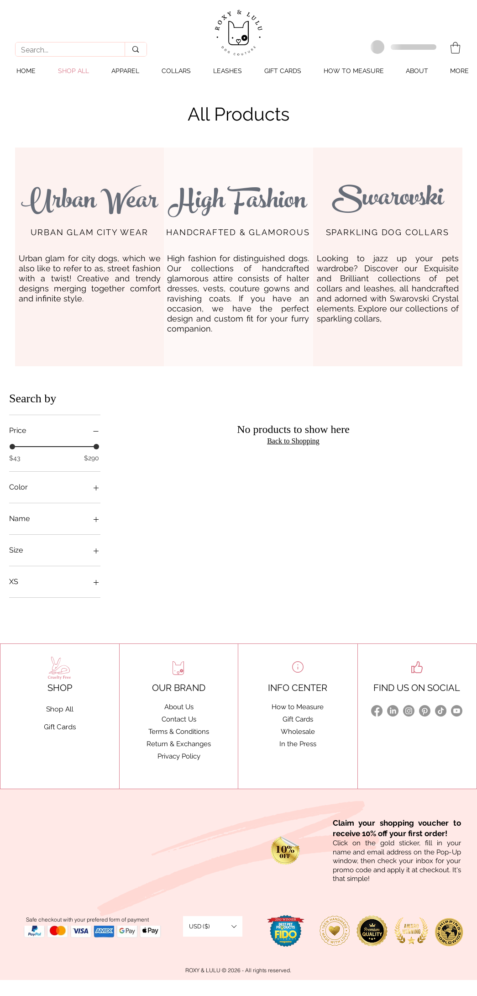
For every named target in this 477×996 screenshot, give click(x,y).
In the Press (297, 744)
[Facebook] (377, 711)
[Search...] (63, 50)
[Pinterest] (424, 711)
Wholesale (298, 731)
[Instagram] (408, 711)
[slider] (12, 446)
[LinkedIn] (392, 711)
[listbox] (212, 926)
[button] (455, 47)
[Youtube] (456, 711)
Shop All (59, 709)
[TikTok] (440, 711)
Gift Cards (298, 719)
